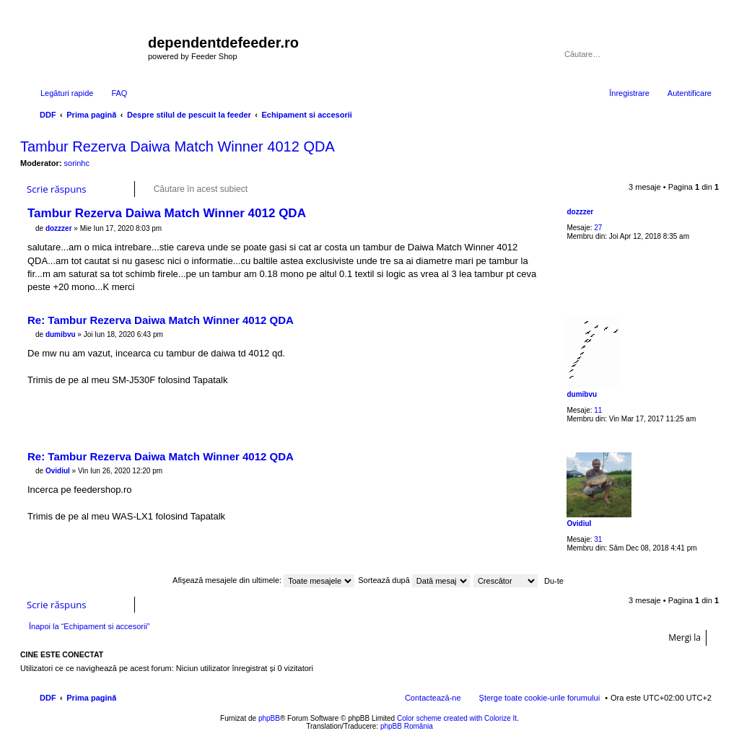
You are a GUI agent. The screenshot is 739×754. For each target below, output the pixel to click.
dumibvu (582, 394)
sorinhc (76, 163)
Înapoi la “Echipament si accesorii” (89, 626)
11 (598, 410)
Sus (708, 298)
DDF (48, 697)
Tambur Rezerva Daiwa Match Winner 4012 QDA (177, 146)
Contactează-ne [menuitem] (433, 697)
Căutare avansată (702, 54)
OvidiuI (579, 523)
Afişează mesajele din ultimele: (263, 580)
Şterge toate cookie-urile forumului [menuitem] (539, 697)
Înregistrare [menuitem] (629, 93)
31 (598, 539)
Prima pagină (91, 697)
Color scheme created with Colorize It (457, 718)
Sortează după (414, 580)
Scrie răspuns (57, 189)
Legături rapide (66, 93)
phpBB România (406, 726)
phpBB (269, 718)
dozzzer (580, 212)
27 (598, 228)
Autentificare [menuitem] (690, 93)
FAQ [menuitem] (119, 93)
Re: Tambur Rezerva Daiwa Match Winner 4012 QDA (160, 320)
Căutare (681, 54)
